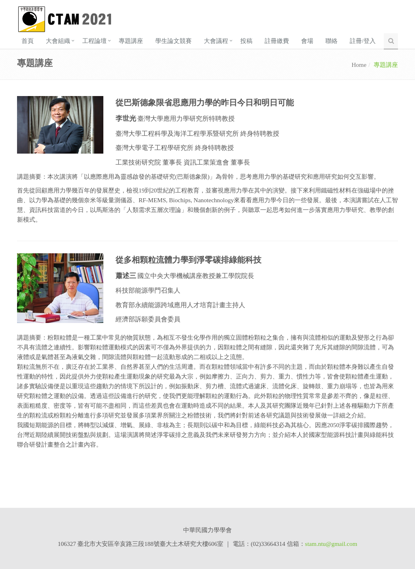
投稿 (246, 41)
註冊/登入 (363, 41)
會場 (307, 41)
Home (358, 65)
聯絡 (331, 41)
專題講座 (131, 41)
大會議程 (216, 41)
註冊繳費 (277, 41)
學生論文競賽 (173, 41)
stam (311, 544)
